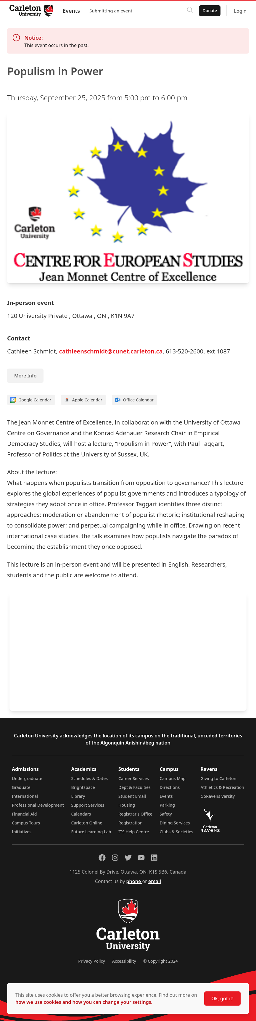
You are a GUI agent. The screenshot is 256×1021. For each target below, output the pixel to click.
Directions (170, 787)
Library (78, 796)
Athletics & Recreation (222, 787)
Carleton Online (86, 823)
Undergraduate (27, 778)
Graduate (21, 787)
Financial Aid (24, 814)
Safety (166, 814)
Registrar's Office (135, 814)
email (154, 881)
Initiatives (21, 832)
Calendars (81, 814)
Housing (126, 805)
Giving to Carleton (218, 778)
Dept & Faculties (134, 787)
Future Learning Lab (91, 832)
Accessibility (124, 961)
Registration (130, 823)
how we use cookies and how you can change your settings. (83, 1002)
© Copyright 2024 (160, 961)
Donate (209, 10)
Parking (167, 805)
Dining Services (175, 823)
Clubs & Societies (176, 832)
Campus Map (173, 778)
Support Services (87, 805)
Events (71, 10)
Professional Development (38, 805)
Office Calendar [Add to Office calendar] (134, 400)
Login (240, 11)
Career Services (133, 778)
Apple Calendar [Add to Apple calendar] (83, 400)
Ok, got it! (222, 998)
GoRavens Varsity (218, 796)
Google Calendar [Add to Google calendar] (30, 400)
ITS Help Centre (133, 832)
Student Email (132, 796)
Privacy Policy (91, 961)
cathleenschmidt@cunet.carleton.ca (111, 351)
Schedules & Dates (89, 778)
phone (134, 881)
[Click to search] (190, 10)
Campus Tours (26, 823)
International (25, 796)
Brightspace (83, 787)
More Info (25, 375)
